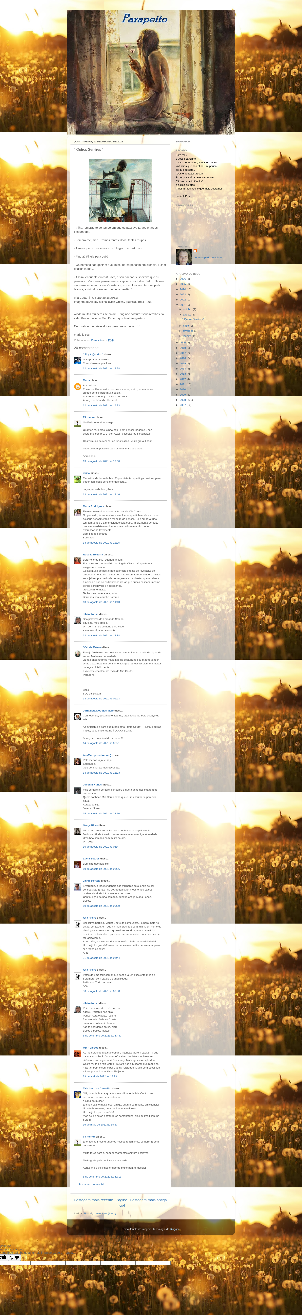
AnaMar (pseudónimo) (97, 755)
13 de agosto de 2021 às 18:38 (101, 635)
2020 (183, 342)
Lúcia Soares (91, 858)
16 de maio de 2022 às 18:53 (100, 1124)
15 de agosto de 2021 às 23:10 (101, 813)
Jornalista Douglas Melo (98, 710)
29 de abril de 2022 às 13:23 (100, 1076)
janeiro (187, 335)
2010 (183, 389)
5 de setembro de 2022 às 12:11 (102, 1176)
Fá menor (89, 417)
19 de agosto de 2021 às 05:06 (101, 868)
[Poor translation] (14, 1257)
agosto (187, 314)
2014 (183, 368)
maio (186, 325)
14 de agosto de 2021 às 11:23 (101, 772)
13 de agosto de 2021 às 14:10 (101, 602)
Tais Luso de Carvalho (97, 1088)
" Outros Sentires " (193, 319)
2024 (183, 289)
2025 (183, 283)
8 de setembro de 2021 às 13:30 (102, 1035)
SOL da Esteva (92, 647)
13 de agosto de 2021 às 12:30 (101, 461)
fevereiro (188, 330)
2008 (183, 399)
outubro (188, 309)
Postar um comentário (92, 1184)
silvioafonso (91, 614)
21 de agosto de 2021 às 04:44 (101, 957)
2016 (183, 358)
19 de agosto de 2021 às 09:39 (101, 905)
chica (86, 473)
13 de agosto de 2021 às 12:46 (101, 494)
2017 (183, 352)
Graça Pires (90, 825)
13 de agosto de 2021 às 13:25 (101, 542)
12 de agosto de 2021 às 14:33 (101, 405)
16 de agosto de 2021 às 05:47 (101, 846)
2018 (183, 347)
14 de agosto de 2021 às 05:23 (101, 698)
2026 (183, 278)
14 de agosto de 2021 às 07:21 (101, 743)
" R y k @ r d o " (93, 354)
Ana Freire (89, 917)
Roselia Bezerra (93, 554)
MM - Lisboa (90, 1047)
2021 (183, 304)
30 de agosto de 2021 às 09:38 (101, 991)
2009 (183, 394)
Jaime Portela (91, 880)
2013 (183, 373)
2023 (183, 294)
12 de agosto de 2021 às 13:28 (101, 368)
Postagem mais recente (93, 1200)
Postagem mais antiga (148, 1200)
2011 (183, 384)
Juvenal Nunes (92, 784)
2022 (183, 299)
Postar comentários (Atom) (100, 1213)
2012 (183, 379)
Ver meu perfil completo (208, 257)
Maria (86, 380)
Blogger (174, 1229)
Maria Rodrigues (93, 506)
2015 (183, 363)
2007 (183, 405)
